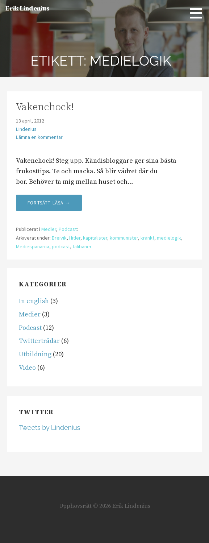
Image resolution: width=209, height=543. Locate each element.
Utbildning (35, 354)
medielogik (169, 238)
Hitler (74, 238)
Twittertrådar (39, 341)
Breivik (59, 238)
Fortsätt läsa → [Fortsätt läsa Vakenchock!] (49, 203)
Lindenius (26, 129)
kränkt (147, 238)
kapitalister (95, 238)
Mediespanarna (32, 246)
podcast (61, 246)
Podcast (68, 229)
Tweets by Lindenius (49, 427)
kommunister (124, 238)
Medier (48, 229)
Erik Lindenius (27, 8)
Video (27, 368)
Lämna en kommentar (39, 137)
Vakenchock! (45, 107)
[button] (198, 13)
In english (34, 301)
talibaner (82, 246)
